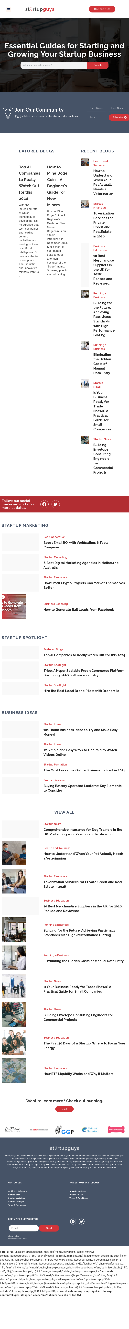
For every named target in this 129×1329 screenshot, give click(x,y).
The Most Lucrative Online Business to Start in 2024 (84, 770)
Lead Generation (54, 537)
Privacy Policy (76, 1211)
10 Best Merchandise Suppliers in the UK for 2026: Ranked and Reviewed (103, 269)
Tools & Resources (17, 1221)
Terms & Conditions (78, 1214)
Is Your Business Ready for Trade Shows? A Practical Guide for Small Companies (102, 411)
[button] (8, 9)
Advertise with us (77, 1207)
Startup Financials (99, 205)
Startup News (98, 384)
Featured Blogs (53, 649)
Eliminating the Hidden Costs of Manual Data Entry (102, 364)
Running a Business (100, 295)
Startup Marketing (55, 557)
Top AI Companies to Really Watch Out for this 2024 (84, 655)
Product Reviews (54, 780)
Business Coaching (55, 604)
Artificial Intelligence (17, 1207)
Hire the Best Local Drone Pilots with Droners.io (81, 691)
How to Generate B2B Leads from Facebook (78, 610)
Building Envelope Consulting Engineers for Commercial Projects (103, 458)
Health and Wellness (100, 163)
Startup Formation (55, 764)
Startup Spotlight (54, 665)
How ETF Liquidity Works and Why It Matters (78, 1074)
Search (98, 65)
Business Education (100, 248)
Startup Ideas (52, 724)
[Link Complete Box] (30, 223)
